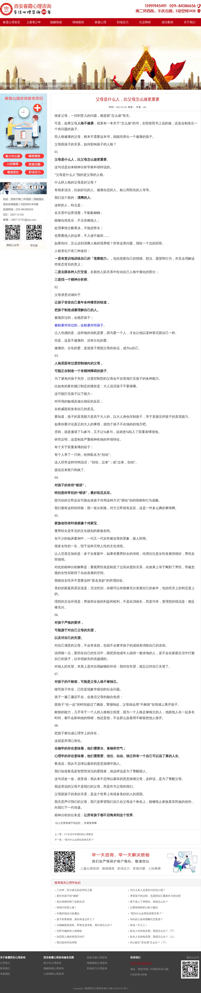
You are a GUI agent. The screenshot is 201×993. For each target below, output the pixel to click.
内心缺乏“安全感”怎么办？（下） (149, 942)
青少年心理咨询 (52, 963)
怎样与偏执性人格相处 (69, 931)
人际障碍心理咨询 (53, 974)
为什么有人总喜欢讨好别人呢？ (148, 890)
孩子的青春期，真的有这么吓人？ (76, 919)
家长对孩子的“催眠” (68, 896)
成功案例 (167, 22)
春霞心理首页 (11, 22)
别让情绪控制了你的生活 (71, 901)
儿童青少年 (33, 22)
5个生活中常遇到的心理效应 (78, 834)
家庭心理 (100, 22)
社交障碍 (145, 22)
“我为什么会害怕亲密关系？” (79, 840)
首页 (21, 86)
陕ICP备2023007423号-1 (116, 988)
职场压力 (123, 22)
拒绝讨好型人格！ (67, 907)
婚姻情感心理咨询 (53, 968)
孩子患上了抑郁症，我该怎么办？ (149, 901)
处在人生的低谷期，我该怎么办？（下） (153, 931)
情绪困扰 (78, 22)
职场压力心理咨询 (97, 968)
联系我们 (5, 968)
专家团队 (5, 974)
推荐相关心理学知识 (68, 882)
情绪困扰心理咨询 (97, 963)
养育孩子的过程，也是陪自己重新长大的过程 (155, 896)
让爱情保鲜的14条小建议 (144, 907)
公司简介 (5, 963)
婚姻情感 (56, 22)
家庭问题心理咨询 (97, 957)
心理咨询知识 (36, 86)
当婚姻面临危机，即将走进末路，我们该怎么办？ (84, 925)
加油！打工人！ (139, 925)
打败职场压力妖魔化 (68, 913)
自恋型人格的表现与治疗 (71, 936)
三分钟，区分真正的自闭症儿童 (74, 890)
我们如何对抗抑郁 (67, 942)
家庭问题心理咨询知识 (60, 86)
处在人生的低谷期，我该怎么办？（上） (153, 936)
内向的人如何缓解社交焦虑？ (146, 919)
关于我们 (189, 22)
